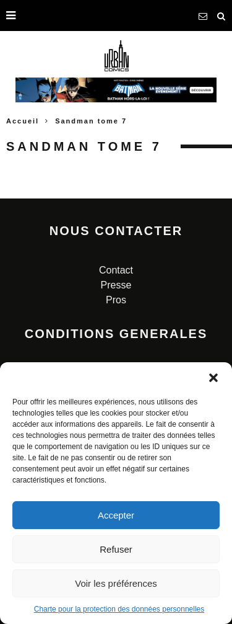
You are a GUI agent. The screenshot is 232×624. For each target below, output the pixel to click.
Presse (116, 285)
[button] (213, 378)
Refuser (116, 549)
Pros (116, 300)
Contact (116, 270)
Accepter (116, 515)
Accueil (22, 121)
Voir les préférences (116, 583)
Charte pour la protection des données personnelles (119, 609)
